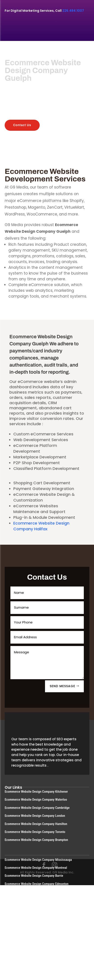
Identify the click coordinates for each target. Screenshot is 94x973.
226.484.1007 (73, 10)
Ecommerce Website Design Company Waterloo (36, 800)
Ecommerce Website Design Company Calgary (35, 892)
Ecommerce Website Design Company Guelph (34, 900)
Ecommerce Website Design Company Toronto (35, 832)
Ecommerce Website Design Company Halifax (41, 526)
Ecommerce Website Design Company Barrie (34, 876)
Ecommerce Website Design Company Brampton (36, 840)
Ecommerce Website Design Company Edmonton (37, 884)
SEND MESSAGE (62, 686)
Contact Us (22, 125)
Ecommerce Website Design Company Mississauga (38, 860)
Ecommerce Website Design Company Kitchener (36, 792)
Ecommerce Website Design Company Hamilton (36, 824)
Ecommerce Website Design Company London (35, 816)
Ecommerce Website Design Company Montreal (36, 868)
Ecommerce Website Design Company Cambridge (37, 808)
